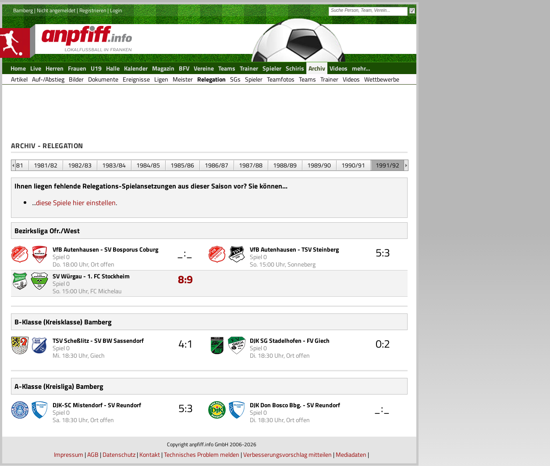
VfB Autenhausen (76, 249)
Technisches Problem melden (201, 454)
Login (116, 10)
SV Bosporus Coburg (131, 249)
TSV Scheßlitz (71, 340)
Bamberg (23, 10)
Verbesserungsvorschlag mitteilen (287, 454)
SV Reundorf (124, 404)
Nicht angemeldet (56, 10)
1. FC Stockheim (108, 276)
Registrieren (92, 10)
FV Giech (318, 340)
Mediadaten (351, 454)
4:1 (185, 343)
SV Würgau (67, 276)
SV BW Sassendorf (119, 340)
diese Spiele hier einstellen (76, 202)
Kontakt (149, 454)
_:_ (185, 252)
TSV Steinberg (320, 249)
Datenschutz (119, 454)
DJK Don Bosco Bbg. (276, 404)
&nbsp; (13, 165)
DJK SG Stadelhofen (276, 340)
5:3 (383, 252)
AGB (93, 454)
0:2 (383, 343)
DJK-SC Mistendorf (78, 404)
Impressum (68, 454)
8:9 (185, 279)
